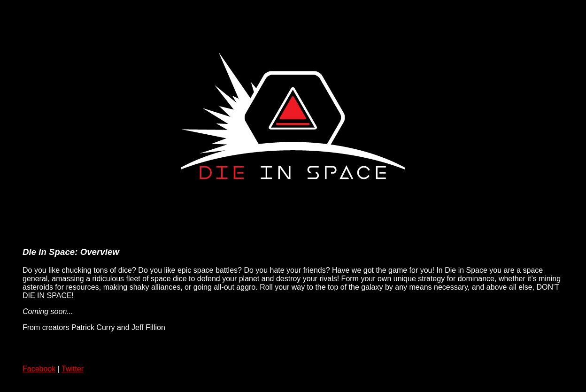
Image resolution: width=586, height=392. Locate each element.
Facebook (39, 369)
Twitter (73, 369)
